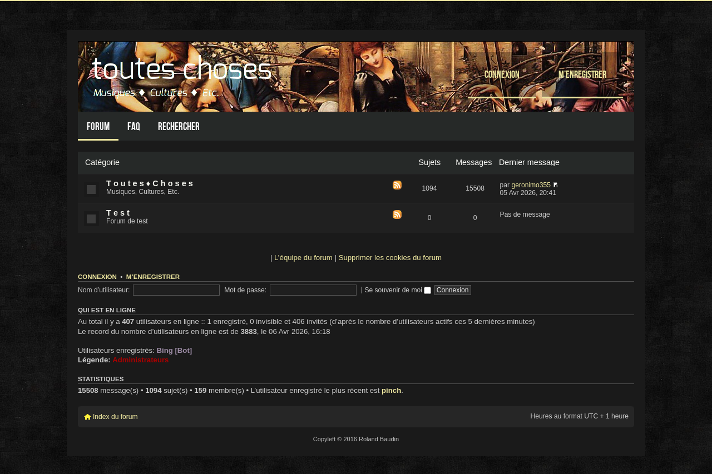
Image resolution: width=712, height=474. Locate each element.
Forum (98, 126)
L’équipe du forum (303, 257)
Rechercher (179, 126)
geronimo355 (531, 185)
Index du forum (115, 417)
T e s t (118, 212)
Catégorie (102, 162)
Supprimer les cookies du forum (390, 257)
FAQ (133, 126)
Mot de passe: (245, 290)
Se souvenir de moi (397, 290)
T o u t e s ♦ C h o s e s (149, 183)
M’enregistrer (582, 74)
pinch (391, 390)
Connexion (502, 74)
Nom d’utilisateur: (104, 290)
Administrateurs (140, 360)
